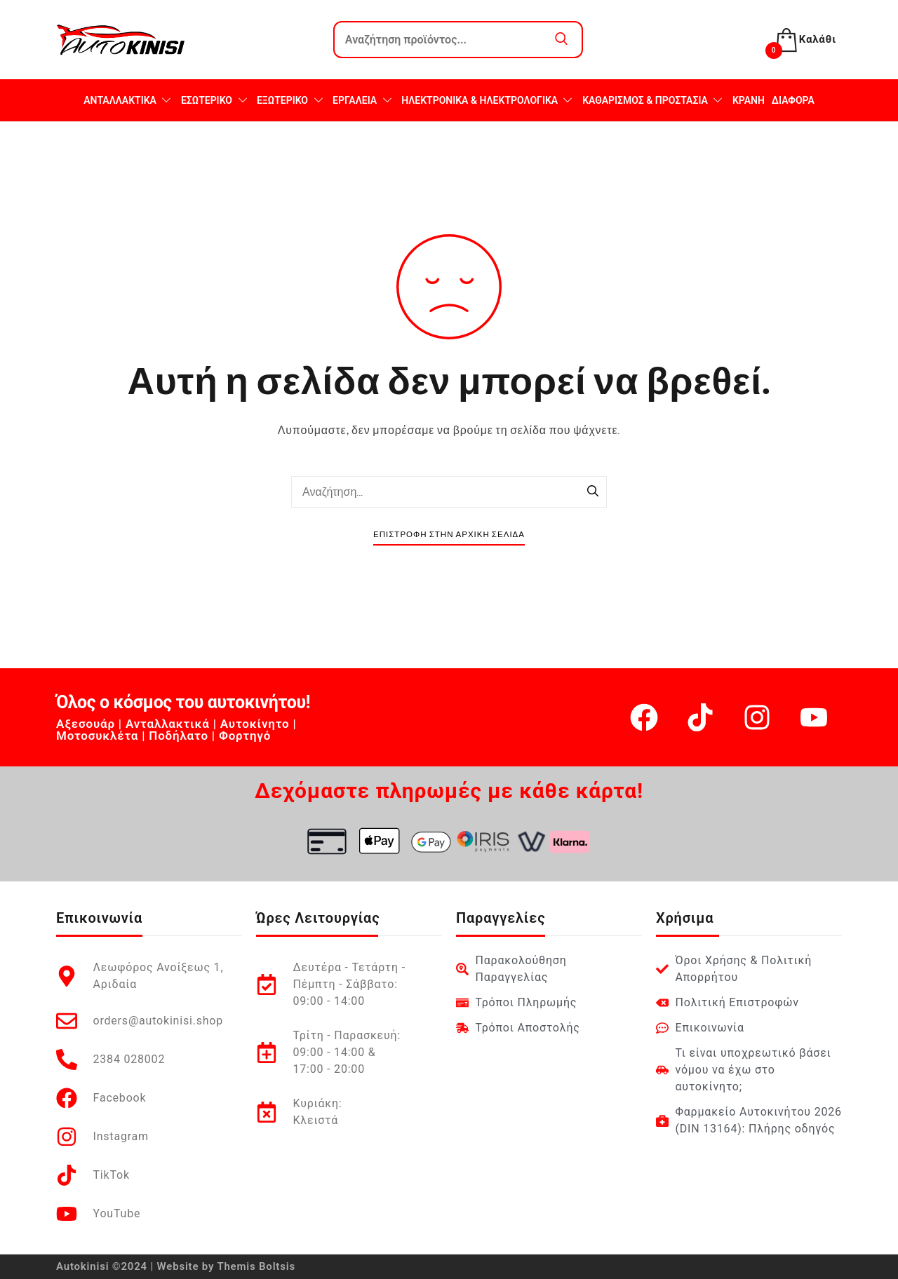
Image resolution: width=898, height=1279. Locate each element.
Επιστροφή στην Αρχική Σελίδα (449, 534)
